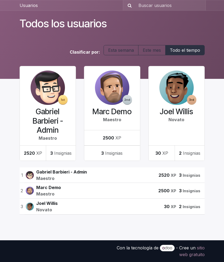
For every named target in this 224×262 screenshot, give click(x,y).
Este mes (152, 50)
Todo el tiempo (185, 50)
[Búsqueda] (128, 5)
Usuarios (29, 5)
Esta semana (121, 50)
